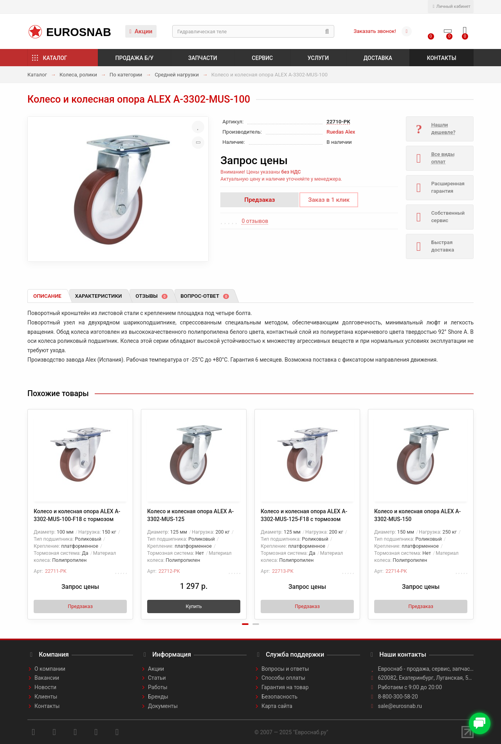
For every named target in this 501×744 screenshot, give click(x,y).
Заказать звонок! (375, 31)
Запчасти (202, 58)
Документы (163, 706)
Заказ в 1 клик (329, 199)
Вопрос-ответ (204, 296)
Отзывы (151, 296)
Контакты (441, 58)
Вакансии (46, 678)
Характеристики (98, 296)
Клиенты (45, 696)
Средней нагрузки (177, 75)
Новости (45, 687)
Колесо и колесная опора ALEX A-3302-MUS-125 (190, 515)
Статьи (157, 678)
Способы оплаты (283, 678)
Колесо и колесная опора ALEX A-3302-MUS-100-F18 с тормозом (77, 515)
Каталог (55, 58)
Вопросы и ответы (285, 669)
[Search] (253, 31)
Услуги (318, 58)
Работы (158, 687)
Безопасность (279, 696)
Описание (47, 296)
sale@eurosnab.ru (400, 706)
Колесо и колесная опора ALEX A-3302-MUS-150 (417, 515)
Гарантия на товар (285, 687)
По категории (126, 75)
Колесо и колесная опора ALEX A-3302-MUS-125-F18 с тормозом (304, 515)
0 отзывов (254, 221)
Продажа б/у (134, 58)
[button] (245, 624)
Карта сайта (276, 706)
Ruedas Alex (340, 132)
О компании (49, 669)
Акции (141, 31)
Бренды (158, 696)
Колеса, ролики (78, 75)
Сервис (262, 58)
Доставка (378, 58)
